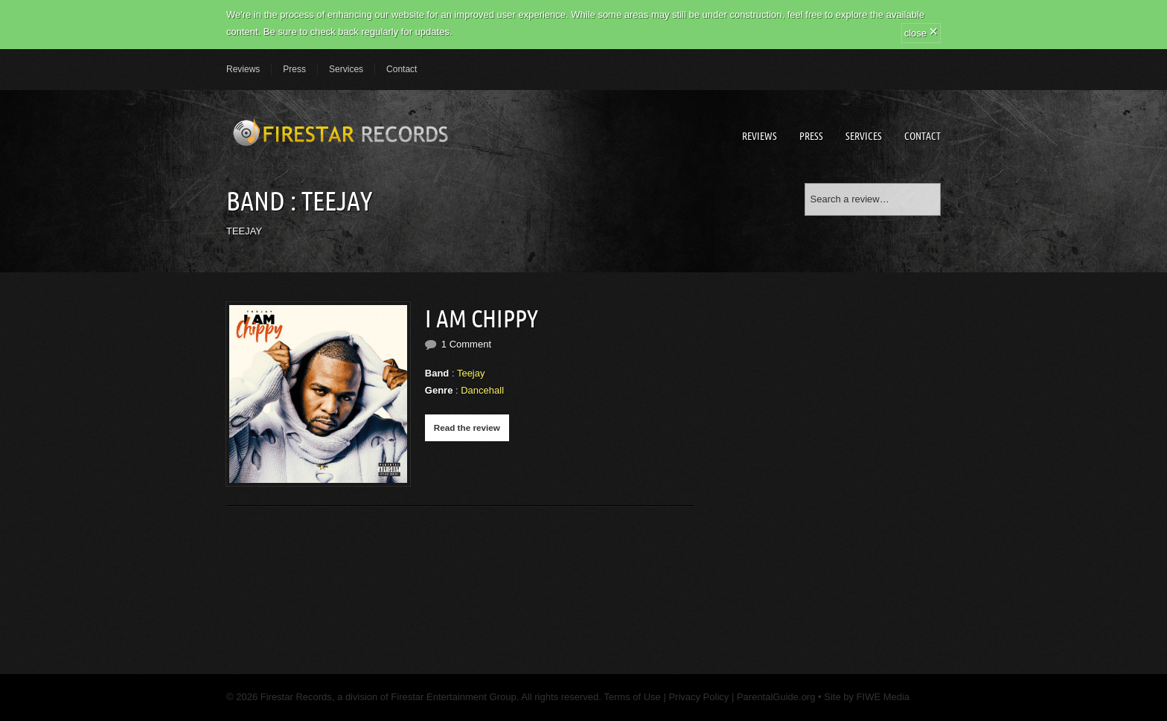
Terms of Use (631, 696)
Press (294, 69)
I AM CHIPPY (481, 318)
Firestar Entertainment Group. (455, 696)
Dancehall (482, 390)
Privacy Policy (698, 696)
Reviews (243, 69)
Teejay (471, 373)
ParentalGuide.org (776, 696)
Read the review (467, 427)
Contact (401, 69)
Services (346, 69)
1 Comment (466, 344)
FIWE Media (883, 696)
